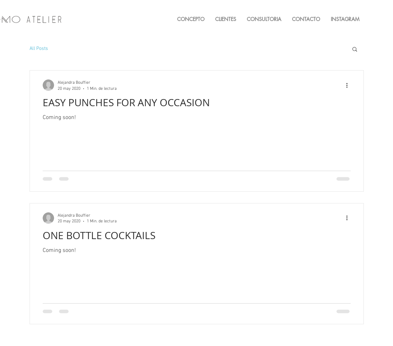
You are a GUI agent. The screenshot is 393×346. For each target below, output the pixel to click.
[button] (354, 49)
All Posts (39, 49)
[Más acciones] (349, 85)
